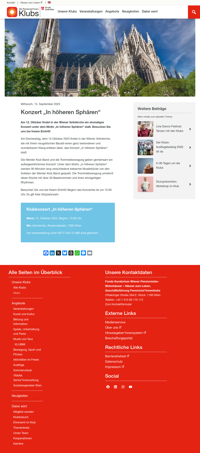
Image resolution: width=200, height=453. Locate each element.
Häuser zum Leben (30, 3)
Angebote (112, 11)
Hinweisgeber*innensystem (124, 333)
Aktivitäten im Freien (26, 360)
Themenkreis (21, 428)
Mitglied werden (23, 412)
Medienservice (115, 322)
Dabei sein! (150, 11)
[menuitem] (67, 12)
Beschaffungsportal (118, 338)
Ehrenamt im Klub (24, 422)
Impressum (113, 367)
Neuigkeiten (130, 11)
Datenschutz (114, 362)
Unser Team (20, 433)
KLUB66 (20, 344)
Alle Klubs (19, 287)
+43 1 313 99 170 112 (129, 300)
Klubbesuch (20, 417)
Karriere (18, 444)
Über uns (111, 328)
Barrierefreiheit (115, 356)
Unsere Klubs (67, 11)
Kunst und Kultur (24, 314)
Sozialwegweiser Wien (27, 385)
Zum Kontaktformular (118, 304)
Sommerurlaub (22, 370)
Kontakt (11, 3)
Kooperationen (22, 438)
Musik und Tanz (23, 339)
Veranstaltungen (91, 11)
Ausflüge (18, 365)
